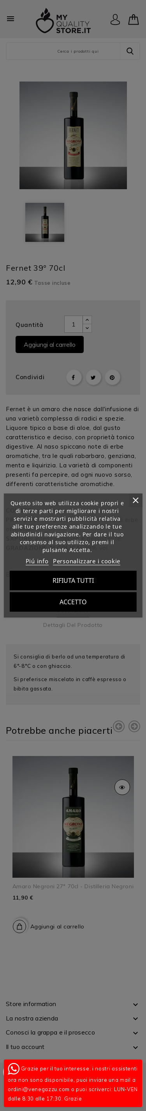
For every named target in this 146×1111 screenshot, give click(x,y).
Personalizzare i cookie (86, 561)
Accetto (73, 602)
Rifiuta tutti (73, 580)
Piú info (37, 561)
